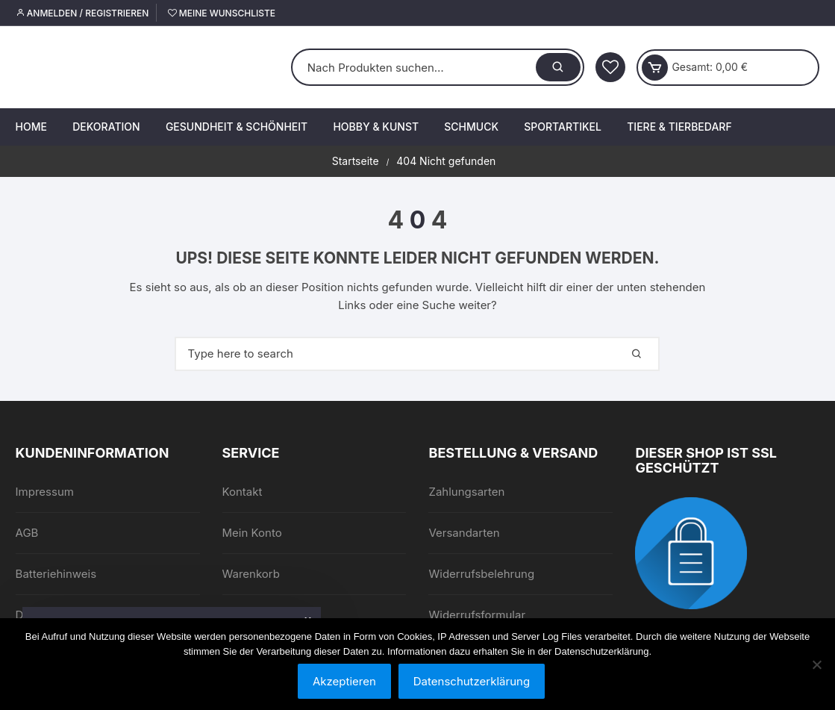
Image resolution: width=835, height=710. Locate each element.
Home (31, 126)
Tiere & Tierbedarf (679, 126)
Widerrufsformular (476, 615)
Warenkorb (251, 574)
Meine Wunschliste (221, 13)
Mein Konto (252, 533)
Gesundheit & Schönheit (236, 126)
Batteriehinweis (56, 574)
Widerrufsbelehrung (481, 574)
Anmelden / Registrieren (82, 13)
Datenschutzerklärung (471, 681)
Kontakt (242, 492)
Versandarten (463, 533)
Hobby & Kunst (376, 126)
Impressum (45, 492)
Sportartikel (562, 126)
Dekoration (106, 126)
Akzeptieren (344, 681)
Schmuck (471, 126)
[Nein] (816, 664)
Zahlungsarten (466, 492)
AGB (27, 533)
